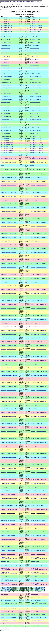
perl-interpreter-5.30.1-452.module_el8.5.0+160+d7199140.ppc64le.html (8, 597)
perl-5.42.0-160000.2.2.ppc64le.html (6, 27)
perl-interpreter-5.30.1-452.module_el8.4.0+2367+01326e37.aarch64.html (9, 600)
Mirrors (38, 1)
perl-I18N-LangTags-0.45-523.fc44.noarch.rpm (38, 203)
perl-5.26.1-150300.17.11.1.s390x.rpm (36, 150)
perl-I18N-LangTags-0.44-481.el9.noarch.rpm (38, 513)
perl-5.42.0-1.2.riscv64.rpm (34, 59)
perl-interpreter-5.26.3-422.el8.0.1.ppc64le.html (8, 620)
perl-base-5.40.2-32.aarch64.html (6, 589)
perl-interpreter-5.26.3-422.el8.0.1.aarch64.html (8, 617)
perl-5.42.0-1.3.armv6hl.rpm (34, 48)
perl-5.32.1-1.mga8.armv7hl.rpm (35, 130)
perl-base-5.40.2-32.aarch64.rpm (40, 589)
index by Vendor (19, 1)
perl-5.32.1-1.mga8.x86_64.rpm (35, 136)
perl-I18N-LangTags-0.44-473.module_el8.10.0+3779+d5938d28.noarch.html (9, 573)
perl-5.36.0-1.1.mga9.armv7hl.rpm (35, 99)
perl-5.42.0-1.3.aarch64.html (5, 45)
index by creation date (26, 1)
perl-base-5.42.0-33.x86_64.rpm (40, 588)
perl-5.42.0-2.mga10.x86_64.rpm (35, 42)
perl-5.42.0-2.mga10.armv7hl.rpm (35, 36)
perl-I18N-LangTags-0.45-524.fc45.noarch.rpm (38, 177)
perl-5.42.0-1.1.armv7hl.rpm (34, 70)
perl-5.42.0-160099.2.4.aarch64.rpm (36, 17)
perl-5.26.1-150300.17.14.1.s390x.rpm (36, 142)
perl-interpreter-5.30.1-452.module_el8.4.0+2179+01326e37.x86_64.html (9, 603)
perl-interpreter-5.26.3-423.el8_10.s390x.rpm (38, 611)
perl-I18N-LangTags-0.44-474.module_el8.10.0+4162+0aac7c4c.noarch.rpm (39, 558)
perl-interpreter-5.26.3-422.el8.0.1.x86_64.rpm (38, 625)
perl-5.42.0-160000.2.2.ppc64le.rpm (36, 27)
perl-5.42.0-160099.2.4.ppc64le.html (6, 19)
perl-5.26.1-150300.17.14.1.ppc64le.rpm (36, 140)
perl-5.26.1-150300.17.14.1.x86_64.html (7, 144)
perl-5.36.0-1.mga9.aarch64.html (6, 107)
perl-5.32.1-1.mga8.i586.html (5, 133)
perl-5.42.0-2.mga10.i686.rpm (35, 39)
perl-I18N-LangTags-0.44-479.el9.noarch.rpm (38, 546)
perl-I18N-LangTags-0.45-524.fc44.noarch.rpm (38, 192)
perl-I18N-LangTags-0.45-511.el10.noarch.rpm (38, 416)
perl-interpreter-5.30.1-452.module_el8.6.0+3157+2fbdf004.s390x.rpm (38, 594)
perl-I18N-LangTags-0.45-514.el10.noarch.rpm (38, 293)
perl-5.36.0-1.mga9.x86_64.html (6, 116)
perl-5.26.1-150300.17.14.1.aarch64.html (7, 138)
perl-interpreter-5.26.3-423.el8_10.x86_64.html (8, 614)
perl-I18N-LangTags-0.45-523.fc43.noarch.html (8, 233)
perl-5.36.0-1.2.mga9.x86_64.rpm (35, 93)
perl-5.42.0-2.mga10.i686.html (5, 39)
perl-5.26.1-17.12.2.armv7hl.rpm (35, 154)
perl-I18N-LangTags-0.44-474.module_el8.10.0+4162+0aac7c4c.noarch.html (9, 558)
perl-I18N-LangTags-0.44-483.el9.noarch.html (8, 483)
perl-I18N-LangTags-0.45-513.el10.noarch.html (8, 330)
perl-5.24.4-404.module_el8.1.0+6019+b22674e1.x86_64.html (9, 169)
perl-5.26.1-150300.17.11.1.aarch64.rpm (36, 146)
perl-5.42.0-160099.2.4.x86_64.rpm (35, 23)
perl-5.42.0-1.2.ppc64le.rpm (34, 56)
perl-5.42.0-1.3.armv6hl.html (5, 48)
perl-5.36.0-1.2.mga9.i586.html (5, 90)
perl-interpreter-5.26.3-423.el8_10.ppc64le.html (8, 608)
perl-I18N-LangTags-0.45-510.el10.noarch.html (8, 449)
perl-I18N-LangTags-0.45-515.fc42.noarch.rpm (38, 278)
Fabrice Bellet (2, 630)
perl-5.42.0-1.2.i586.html (4, 53)
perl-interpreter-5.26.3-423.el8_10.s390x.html (8, 611)
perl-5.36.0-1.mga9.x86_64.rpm (35, 116)
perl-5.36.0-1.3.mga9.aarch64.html (6, 73)
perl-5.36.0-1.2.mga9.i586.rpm (35, 90)
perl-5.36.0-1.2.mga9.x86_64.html (6, 93)
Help (40, 1)
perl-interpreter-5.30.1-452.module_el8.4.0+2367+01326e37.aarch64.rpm (39, 600)
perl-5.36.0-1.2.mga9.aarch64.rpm (35, 85)
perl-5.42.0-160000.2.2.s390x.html (6, 29)
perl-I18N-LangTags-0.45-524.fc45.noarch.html (8, 177)
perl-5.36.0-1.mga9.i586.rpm (34, 113)
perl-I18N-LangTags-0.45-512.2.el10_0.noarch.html (9, 367)
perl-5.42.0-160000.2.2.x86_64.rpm (35, 31)
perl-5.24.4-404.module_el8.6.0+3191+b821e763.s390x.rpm (38, 158)
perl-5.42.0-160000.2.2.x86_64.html (6, 31)
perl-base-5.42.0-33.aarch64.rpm (40, 587)
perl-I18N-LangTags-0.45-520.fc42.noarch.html (8, 263)
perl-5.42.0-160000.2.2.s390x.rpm (35, 29)
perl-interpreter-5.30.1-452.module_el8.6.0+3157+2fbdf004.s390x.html (8, 594)
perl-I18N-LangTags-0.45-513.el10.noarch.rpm (38, 330)
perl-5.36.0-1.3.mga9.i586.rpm (35, 79)
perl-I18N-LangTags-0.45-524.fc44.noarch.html (8, 192)
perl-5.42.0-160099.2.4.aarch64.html (6, 17)
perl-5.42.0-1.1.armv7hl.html (5, 70)
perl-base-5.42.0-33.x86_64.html (6, 588)
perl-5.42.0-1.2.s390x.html (5, 62)
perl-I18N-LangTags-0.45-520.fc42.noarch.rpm (38, 263)
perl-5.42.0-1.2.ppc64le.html (5, 56)
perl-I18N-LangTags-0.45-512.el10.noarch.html (8, 382)
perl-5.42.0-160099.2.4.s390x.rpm (35, 21)
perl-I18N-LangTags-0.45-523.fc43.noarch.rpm (38, 233)
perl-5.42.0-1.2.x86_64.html (5, 65)
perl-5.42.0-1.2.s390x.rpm (34, 62)
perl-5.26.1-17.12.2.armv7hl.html (6, 154)
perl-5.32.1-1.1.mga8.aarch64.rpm (35, 119)
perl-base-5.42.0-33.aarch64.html (6, 587)
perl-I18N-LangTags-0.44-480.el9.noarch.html (8, 531)
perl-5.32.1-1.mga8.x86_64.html (6, 136)
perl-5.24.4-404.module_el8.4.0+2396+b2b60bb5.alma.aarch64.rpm (39, 165)
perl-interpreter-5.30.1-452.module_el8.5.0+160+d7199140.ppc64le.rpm (38, 597)
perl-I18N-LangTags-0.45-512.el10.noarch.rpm (38, 382)
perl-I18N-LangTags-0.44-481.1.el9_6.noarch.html (9, 498)
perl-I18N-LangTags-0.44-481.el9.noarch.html (8, 513)
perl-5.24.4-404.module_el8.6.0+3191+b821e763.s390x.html (8, 158)
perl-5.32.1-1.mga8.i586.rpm (34, 133)
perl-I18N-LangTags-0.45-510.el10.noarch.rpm (38, 449)
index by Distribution (13, 1)
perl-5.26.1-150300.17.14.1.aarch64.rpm (36, 138)
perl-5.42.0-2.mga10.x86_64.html (6, 42)
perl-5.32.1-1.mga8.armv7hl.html (6, 130)
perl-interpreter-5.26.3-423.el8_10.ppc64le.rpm (38, 608)
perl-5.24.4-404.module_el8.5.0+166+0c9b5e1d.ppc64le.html (8, 162)
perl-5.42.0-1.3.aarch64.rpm (34, 45)
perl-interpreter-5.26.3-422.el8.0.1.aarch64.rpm (38, 617)
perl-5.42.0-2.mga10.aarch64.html (6, 33)
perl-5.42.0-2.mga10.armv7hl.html (6, 36)
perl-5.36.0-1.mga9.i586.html (5, 113)
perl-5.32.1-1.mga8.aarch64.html (6, 127)
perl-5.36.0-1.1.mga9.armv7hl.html (6, 99)
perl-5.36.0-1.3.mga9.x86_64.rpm (35, 82)
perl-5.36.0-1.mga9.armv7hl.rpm (35, 110)
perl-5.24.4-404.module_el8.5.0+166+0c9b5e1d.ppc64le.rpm (38, 162)
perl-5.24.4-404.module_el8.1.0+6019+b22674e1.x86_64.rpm (38, 169)
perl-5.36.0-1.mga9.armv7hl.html (6, 110)
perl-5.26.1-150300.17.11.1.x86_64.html (7, 152)
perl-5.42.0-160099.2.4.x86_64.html (6, 23)
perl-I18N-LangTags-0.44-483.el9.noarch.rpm (38, 483)
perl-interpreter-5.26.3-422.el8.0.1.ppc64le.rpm (38, 620)
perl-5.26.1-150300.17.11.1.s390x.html (7, 150)
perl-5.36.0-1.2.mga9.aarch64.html (6, 85)
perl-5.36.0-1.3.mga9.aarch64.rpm (35, 73)
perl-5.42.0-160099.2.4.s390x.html (6, 21)
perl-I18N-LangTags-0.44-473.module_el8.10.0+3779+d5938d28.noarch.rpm (39, 573)
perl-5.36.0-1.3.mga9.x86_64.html (6, 82)
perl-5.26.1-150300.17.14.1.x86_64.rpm (36, 144)
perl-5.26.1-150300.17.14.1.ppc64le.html (7, 140)
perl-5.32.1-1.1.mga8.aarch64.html (6, 119)
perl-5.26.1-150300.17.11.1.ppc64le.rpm (36, 148)
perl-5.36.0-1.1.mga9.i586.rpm (35, 102)
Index (2, 1)
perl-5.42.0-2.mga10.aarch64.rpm (35, 33)
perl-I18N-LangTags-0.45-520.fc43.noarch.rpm (38, 248)
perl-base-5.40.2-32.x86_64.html (6, 590)
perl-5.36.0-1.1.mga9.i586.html (5, 102)
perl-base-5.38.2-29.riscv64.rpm (40, 591)
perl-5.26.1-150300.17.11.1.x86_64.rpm (36, 152)
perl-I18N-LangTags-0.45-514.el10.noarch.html (8, 293)
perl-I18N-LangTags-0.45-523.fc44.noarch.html (8, 203)
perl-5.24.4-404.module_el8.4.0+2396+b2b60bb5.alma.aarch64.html (9, 165)
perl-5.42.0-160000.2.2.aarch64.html (6, 25)
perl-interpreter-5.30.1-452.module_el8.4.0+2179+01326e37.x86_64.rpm (38, 603)
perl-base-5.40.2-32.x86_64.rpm (40, 590)
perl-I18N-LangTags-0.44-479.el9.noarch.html (8, 546)
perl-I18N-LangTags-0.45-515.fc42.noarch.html (8, 278)
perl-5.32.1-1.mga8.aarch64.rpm (35, 127)
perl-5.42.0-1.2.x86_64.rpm (34, 65)
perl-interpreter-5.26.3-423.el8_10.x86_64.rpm (38, 614)
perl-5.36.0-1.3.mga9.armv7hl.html (6, 76)
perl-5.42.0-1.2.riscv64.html (5, 59)
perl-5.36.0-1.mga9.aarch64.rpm (35, 107)
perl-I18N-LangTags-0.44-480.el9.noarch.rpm (38, 531)
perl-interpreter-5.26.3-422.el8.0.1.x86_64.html (8, 625)
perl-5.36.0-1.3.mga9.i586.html (5, 79)
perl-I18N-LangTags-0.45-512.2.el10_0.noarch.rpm (39, 367)
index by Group (6, 1)
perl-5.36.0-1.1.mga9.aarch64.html (6, 96)
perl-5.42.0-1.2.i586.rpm (34, 53)
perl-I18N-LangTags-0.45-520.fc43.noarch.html (8, 248)
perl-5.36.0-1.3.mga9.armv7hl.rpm (35, 76)
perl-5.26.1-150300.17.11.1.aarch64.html (7, 146)
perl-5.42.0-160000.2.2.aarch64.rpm (36, 25)
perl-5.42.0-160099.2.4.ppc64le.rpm (36, 19)
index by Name (33, 1)
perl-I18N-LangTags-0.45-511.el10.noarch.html (8, 416)
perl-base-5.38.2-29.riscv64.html (6, 591)
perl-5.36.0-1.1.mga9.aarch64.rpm (35, 96)
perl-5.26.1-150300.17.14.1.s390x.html (7, 142)
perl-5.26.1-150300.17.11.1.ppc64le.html (7, 148)
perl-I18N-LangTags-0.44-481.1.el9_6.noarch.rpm (39, 498)
